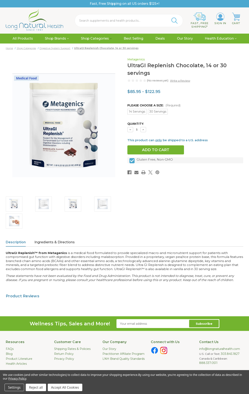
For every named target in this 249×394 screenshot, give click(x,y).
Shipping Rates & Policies (72, 349)
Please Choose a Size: (153, 105)
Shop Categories (96, 38)
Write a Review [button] (180, 80)
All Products (23, 38)
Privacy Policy (64, 359)
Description (16, 242)
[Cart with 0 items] (236, 19)
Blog (9, 354)
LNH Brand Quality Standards (123, 359)
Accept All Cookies (65, 387)
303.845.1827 (230, 354)
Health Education (220, 38)
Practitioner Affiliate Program (123, 354)
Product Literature (19, 359)
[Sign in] (220, 19)
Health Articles (16, 364)
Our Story (185, 38)
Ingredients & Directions (54, 242)
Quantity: (135, 124)
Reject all (36, 387)
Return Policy (64, 354)
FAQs (10, 349)
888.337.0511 (208, 363)
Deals (160, 38)
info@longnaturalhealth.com (219, 349)
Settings (14, 387)
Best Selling (133, 38)
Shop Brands (57, 38)
